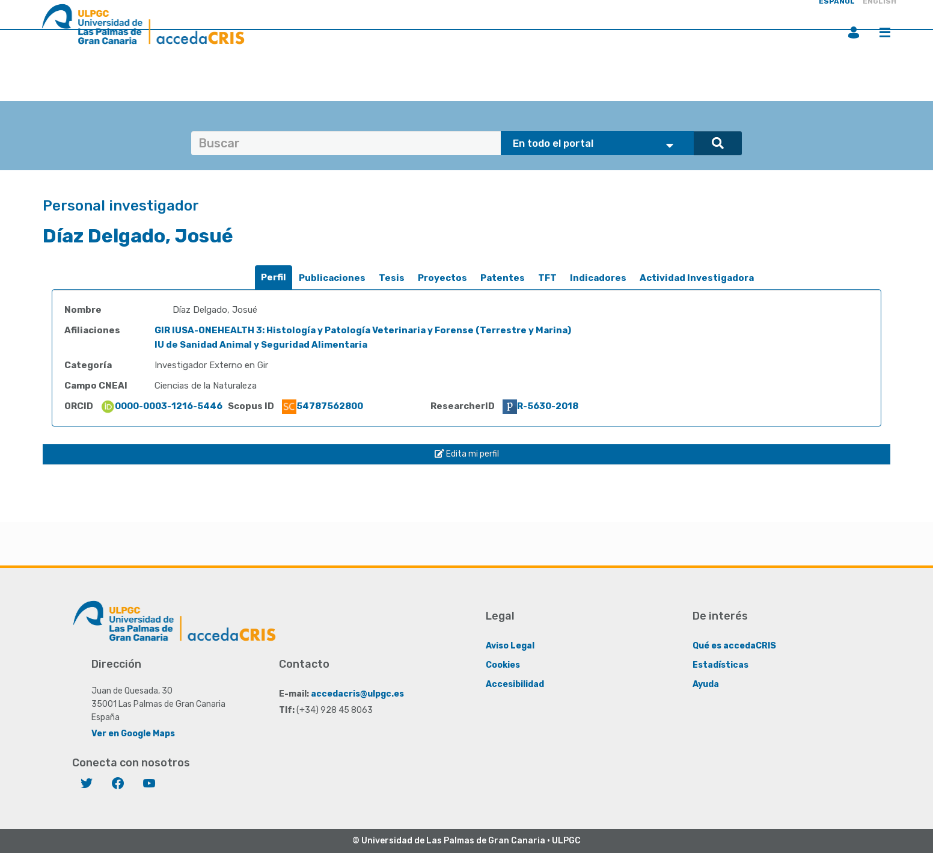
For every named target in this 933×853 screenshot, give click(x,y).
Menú (885, 32)
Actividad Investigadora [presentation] (697, 278)
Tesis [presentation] (392, 278)
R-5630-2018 (540, 406)
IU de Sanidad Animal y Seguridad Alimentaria (260, 344)
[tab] (273, 277)
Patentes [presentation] (502, 278)
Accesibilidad (515, 684)
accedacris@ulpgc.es (357, 694)
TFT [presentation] (547, 278)
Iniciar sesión (853, 32)
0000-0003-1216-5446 (161, 406)
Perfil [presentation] (273, 277)
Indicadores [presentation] (598, 278)
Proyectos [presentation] (442, 278)
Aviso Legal (510, 646)
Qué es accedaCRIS (734, 646)
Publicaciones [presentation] (332, 278)
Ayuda (706, 684)
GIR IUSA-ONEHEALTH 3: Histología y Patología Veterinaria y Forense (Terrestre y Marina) (362, 330)
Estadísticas (720, 665)
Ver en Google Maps (133, 733)
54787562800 (322, 406)
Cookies (503, 665)
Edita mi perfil (467, 454)
